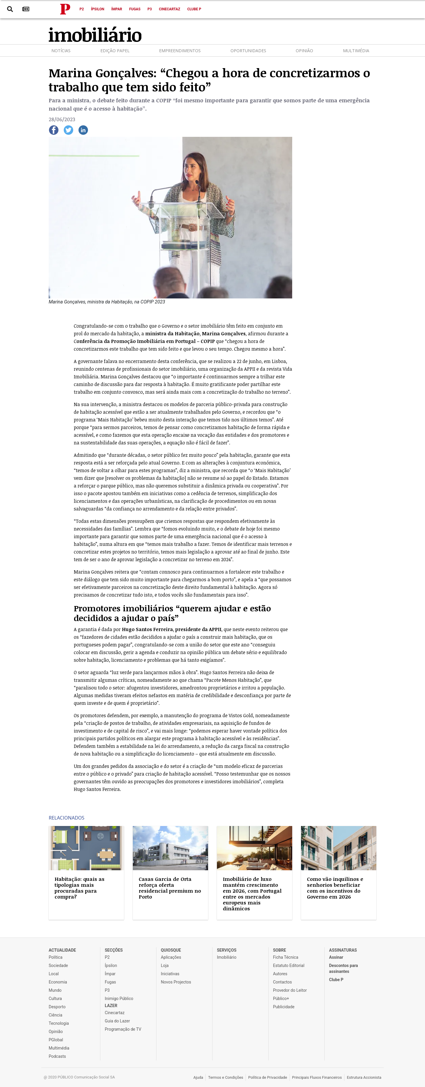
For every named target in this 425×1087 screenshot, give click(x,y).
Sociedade (58, 965)
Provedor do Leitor (290, 990)
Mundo (55, 990)
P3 (150, 9)
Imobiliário (226, 957)
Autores (280, 973)
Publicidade (284, 1006)
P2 (82, 9)
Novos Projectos (176, 982)
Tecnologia (59, 1023)
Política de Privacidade (267, 1077)
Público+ (281, 998)
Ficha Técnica (285, 957)
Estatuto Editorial (288, 965)
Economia (58, 982)
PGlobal (56, 1039)
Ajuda (198, 1077)
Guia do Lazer (117, 1021)
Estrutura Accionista (364, 1077)
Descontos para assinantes (343, 968)
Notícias (61, 50)
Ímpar (116, 9)
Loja (165, 965)
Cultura (55, 998)
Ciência (55, 1015)
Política (56, 957)
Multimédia (356, 50)
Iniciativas (170, 973)
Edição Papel (115, 50)
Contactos (282, 982)
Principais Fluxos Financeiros (317, 1077)
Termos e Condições (225, 1077)
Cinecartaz (169, 9)
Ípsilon (97, 9)
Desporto (57, 1006)
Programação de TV (123, 1029)
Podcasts (57, 1056)
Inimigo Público (119, 998)
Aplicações (171, 957)
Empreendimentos (180, 50)
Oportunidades (248, 50)
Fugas (134, 9)
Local (54, 973)
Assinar (336, 957)
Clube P (194, 9)
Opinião (304, 50)
